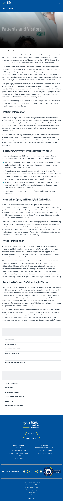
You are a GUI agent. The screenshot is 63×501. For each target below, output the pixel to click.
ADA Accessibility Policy (31, 485)
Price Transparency (31, 490)
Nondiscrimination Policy (32, 487)
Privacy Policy (19, 458)
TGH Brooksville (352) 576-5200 (44, 447)
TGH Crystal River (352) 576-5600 (44, 453)
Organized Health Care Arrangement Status (19, 454)
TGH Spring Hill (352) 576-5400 (43, 450)
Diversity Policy (19, 447)
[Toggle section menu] (31, 9)
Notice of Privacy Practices (19, 450)
